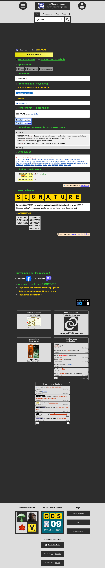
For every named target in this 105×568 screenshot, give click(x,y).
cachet (61, 159)
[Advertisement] (52, 34)
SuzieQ (44, 391)
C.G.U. (78, 522)
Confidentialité (78, 531)
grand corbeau (61, 418)
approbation (25, 159)
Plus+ (86, 348)
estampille (61, 161)
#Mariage (57, 346)
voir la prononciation (24, 93)
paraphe (63, 163)
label (34, 163)
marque (39, 163)
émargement (36, 161)
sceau (45, 165)
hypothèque (20, 163)
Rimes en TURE (21, 103)
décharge (28, 161)
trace (65, 165)
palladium (56, 163)
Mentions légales (78, 513)
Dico (21, 50)
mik (37, 387)
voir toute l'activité (84, 378)
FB (52, 554)
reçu (32, 165)
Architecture (41, 174)
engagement (53, 161)
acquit (18, 159)
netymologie (39, 418)
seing (49, 165)
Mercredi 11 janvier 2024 (54, 387)
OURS (68, 350)
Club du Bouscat (40, 407)
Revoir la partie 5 (34, 321)
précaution (77, 163)
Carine (70, 364)
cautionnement (75, 159)
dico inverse (85, 186)
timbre (61, 165)
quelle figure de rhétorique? (58, 414)
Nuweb (57, 563)
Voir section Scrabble (51, 59)
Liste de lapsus (53, 402)
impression (28, 163)
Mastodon (58, 554)
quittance (84, 163)
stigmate (55, 165)
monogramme (48, 163)
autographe (42, 159)
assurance (33, 159)
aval (56, 159)
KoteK (37, 402)
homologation (81, 161)
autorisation (50, 159)
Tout (83, 348)
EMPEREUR (62, 373)
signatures (27, 123)
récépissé (27, 165)
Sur (23, 278)
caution (66, 159)
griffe (74, 161)
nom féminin (34, 114)
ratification (19, 165)
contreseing (20, 161)
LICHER (61, 359)
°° (64, 355)
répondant (38, 165)
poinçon (70, 163)
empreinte (45, 161)
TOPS (63, 369)
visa (69, 165)
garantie (69, 161)
